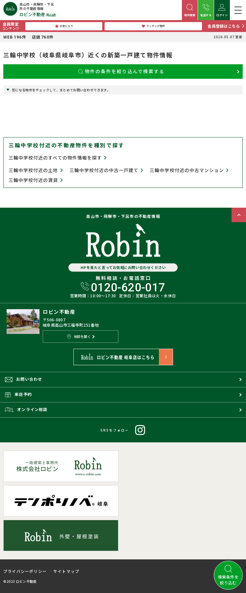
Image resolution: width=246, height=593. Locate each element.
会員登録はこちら (224, 26)
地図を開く (79, 336)
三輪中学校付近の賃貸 (36, 180)
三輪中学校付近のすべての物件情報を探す (58, 157)
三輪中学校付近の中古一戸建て (106, 170)
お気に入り (64, 26)
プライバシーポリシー (25, 571)
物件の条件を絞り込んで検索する (121, 71)
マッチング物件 (153, 26)
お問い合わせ (23, 379)
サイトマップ (66, 571)
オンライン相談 (26, 409)
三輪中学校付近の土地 (36, 170)
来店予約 (18, 394)
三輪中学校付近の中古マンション (189, 170)
